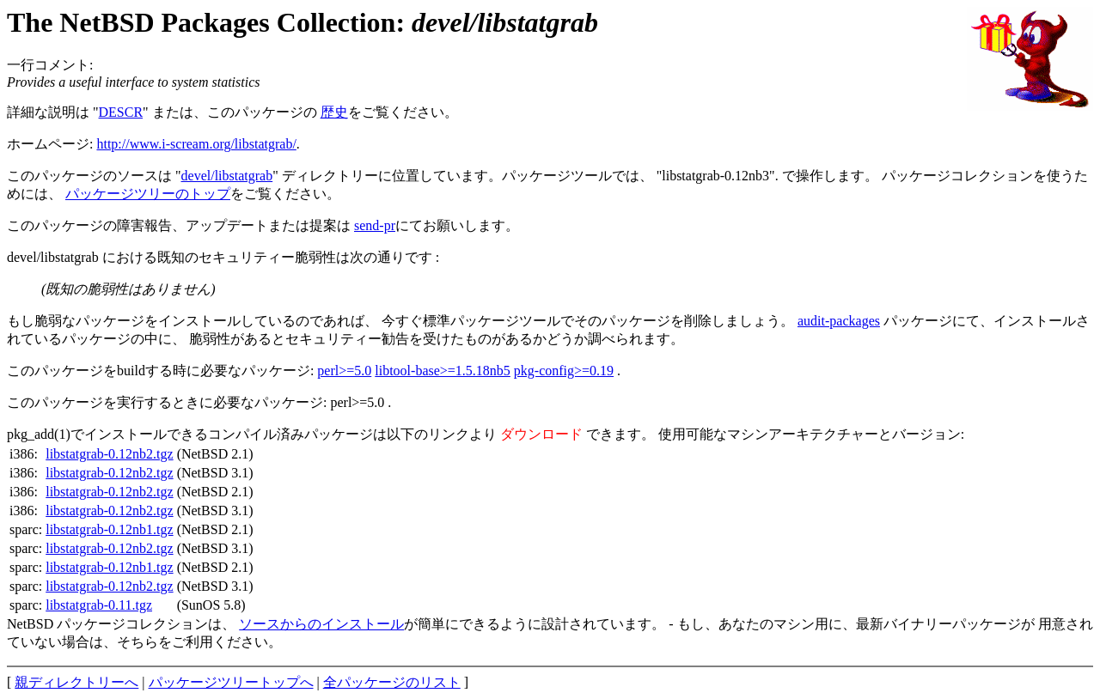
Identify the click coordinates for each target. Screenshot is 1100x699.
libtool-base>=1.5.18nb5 (442, 370)
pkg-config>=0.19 (564, 370)
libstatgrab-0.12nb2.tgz (109, 454)
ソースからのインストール (321, 624)
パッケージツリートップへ (231, 682)
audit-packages (839, 320)
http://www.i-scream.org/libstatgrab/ (196, 144)
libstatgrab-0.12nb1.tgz (109, 529)
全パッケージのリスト (392, 682)
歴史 (334, 112)
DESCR (121, 112)
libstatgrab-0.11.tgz (99, 605)
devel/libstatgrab (227, 175)
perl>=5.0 (344, 370)
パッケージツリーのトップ (147, 193)
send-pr (374, 225)
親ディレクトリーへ (76, 682)
